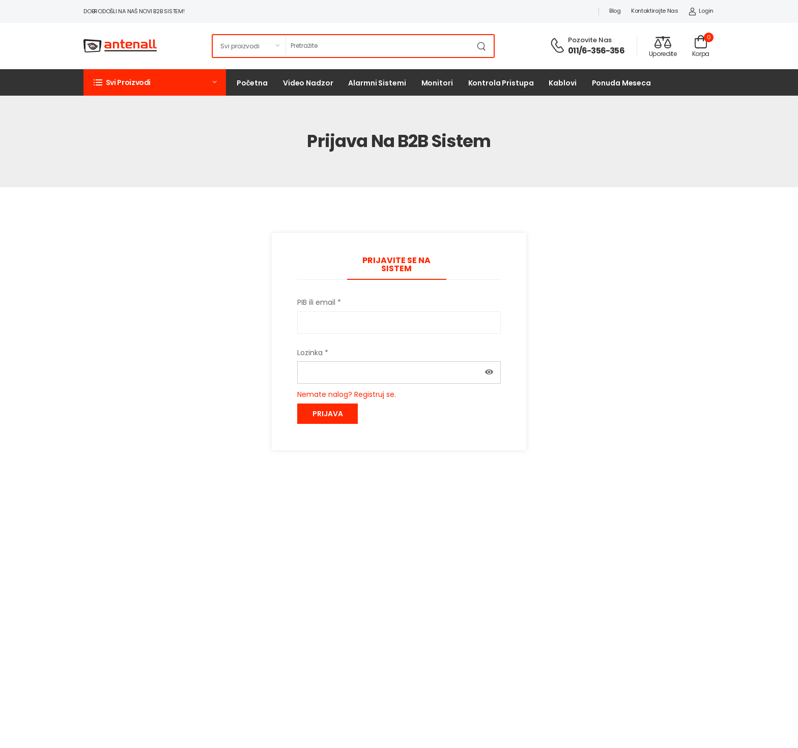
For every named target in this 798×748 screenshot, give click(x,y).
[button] (154, 82)
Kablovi (562, 83)
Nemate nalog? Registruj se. (346, 394)
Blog (615, 11)
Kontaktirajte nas (654, 11)
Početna (252, 83)
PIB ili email (319, 302)
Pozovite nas (590, 40)
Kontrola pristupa (501, 83)
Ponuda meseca (621, 83)
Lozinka (312, 353)
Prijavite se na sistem (396, 264)
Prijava (327, 414)
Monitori (437, 83)
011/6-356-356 (596, 50)
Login (701, 11)
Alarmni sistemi (377, 83)
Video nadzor (308, 83)
